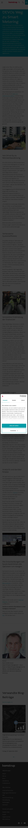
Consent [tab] (5, 400)
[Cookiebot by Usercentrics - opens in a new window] (20, 396)
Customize (14, 430)
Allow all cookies (14, 425)
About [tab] (23, 400)
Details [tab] (14, 400)
